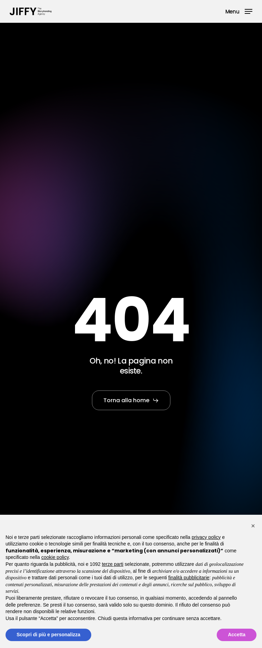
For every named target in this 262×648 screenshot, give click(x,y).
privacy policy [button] (206, 537)
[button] (238, 11)
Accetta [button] (236, 634)
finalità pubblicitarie (188, 577)
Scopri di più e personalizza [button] (48, 634)
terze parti (112, 564)
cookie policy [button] (55, 557)
